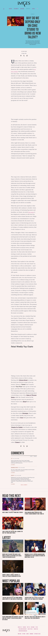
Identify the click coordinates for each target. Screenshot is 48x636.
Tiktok (36, 627)
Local (33, 8)
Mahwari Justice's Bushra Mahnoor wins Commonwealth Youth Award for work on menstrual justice (35, 555)
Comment (28, 8)
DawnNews (31, 633)
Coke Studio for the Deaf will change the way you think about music (12, 532)
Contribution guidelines (23, 630)
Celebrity (16, 8)
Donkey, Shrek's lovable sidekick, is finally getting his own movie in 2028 (11, 575)
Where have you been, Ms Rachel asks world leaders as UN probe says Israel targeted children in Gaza (12, 555)
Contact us (20, 627)
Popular (35, 456)
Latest (10, 8)
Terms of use (36, 629)
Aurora (27, 633)
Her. (38, 8)
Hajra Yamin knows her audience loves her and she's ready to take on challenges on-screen (12, 618)
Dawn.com (19, 633)
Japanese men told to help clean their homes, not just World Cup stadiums (34, 598)
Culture (22, 8)
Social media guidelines (23, 629)
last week (31, 212)
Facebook (24, 627)
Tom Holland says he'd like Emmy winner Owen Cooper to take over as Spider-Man (12, 598)
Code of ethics (30, 629)
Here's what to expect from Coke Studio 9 (12, 512)
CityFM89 (23, 633)
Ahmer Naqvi (24, 51)
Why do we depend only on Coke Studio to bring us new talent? (33, 27)
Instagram (32, 627)
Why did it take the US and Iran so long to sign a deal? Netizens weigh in (35, 617)
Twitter (28, 627)
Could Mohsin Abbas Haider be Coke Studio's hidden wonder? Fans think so (34, 513)
